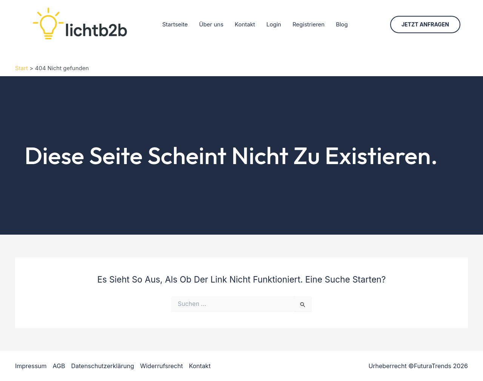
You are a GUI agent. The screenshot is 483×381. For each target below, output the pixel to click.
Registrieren (308, 24)
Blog (342, 24)
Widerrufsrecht (161, 366)
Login (273, 24)
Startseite (175, 24)
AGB (59, 366)
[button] (425, 24)
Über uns (211, 24)
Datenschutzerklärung (102, 366)
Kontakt (245, 24)
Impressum (31, 366)
